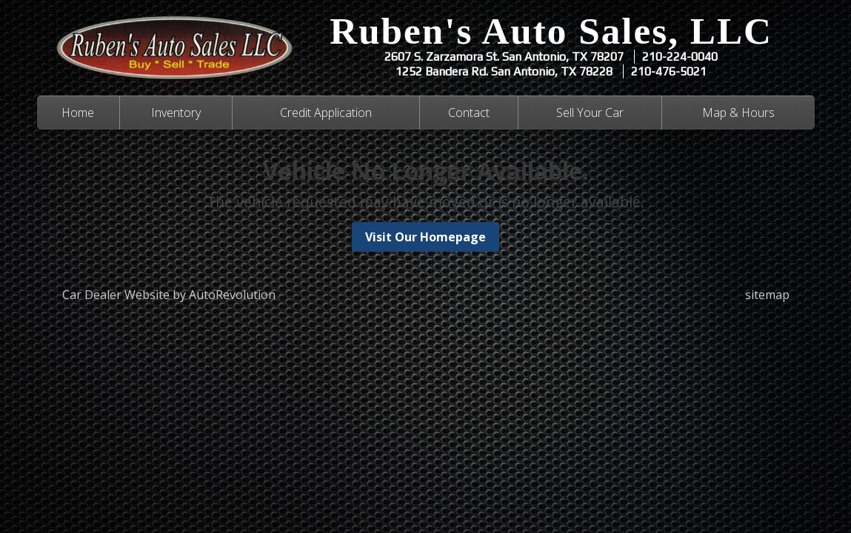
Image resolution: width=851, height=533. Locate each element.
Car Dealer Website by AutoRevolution (169, 294)
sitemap (767, 294)
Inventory (176, 112)
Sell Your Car (590, 112)
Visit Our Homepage (425, 237)
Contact (469, 112)
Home (77, 112)
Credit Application (326, 112)
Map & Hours (738, 112)
